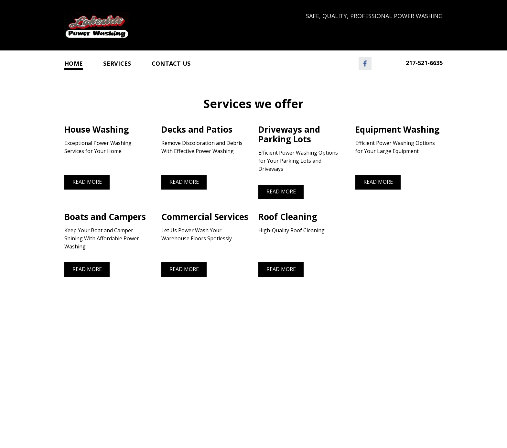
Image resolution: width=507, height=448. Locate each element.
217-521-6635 (424, 63)
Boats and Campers (106, 217)
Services (117, 63)
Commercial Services (204, 217)
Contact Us (171, 63)
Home (73, 63)
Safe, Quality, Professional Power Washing (374, 16)
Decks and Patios (196, 129)
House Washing (96, 129)
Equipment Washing (398, 129)
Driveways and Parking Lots (289, 134)
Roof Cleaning (287, 217)
